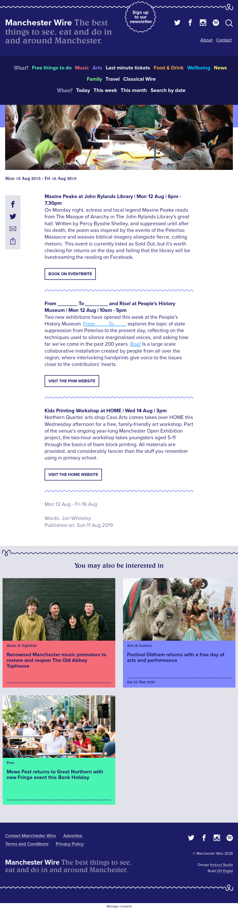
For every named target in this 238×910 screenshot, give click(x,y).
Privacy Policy (70, 844)
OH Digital (225, 871)
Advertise (72, 836)
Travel (113, 79)
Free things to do (51, 68)
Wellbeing (198, 68)
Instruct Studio (221, 865)
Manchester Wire (38, 22)
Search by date (168, 90)
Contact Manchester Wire (30, 836)
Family (94, 79)
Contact (224, 40)
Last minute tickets (128, 68)
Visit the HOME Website (73, 474)
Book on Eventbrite (70, 274)
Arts (97, 68)
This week (105, 90)
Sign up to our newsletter (141, 16)
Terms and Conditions (26, 844)
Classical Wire (139, 79)
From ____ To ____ (104, 324)
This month (134, 90)
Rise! (135, 344)
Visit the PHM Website (71, 381)
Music (82, 68)
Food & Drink (169, 68)
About (206, 40)
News (220, 68)
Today (83, 90)
